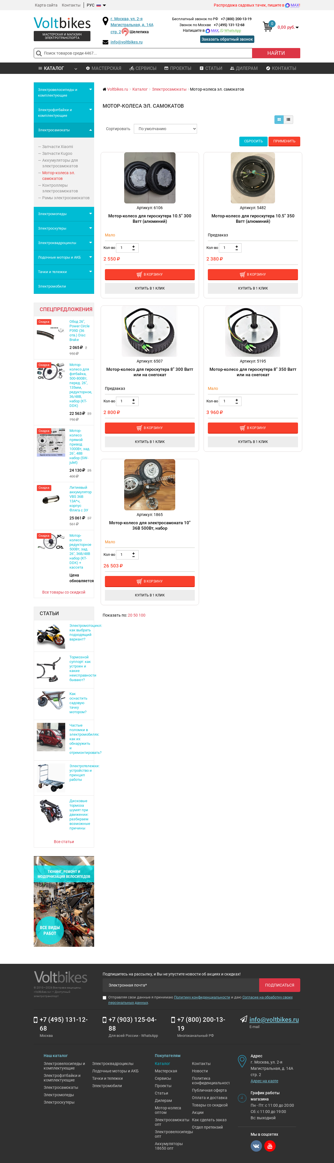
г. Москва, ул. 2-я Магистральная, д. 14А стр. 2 (132, 25)
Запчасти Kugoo (57, 153)
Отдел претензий (207, 1127)
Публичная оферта (209, 1090)
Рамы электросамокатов (66, 197)
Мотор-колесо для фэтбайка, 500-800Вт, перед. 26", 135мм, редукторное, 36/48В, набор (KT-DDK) (80, 385)
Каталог (162, 1063)
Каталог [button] (57, 68)
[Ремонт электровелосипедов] (64, 901)
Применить (284, 141)
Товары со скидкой (210, 1105)
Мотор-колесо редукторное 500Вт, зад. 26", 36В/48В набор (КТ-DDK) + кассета (80, 551)
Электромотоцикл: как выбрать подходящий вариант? (85, 632)
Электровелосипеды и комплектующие (64, 1065)
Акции (198, 1112)
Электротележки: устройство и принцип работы (84, 773)
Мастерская (103, 68)
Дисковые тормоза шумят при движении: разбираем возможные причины (79, 814)
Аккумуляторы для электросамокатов (60, 163)
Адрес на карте (264, 1081)
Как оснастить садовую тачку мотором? (78, 703)
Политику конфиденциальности (202, 997)
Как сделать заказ (209, 1120)
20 (130, 615)
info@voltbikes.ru (127, 42)
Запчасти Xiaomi (57, 146)
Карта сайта (46, 5)
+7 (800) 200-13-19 (236, 19)
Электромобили (107, 1085)
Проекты (177, 68)
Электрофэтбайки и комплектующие (62, 1077)
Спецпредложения (66, 309)
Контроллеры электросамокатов (60, 188)
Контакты (71, 5)
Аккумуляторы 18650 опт (169, 1145)
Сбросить (253, 141)
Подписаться (279, 985)
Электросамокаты (61, 1087)
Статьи (210, 68)
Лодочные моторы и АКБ (115, 1071)
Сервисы (143, 68)
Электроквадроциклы (113, 1063)
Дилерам (244, 68)
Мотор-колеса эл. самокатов (58, 175)
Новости (200, 1071)
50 (135, 615)
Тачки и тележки (107, 1078)
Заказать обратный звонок (227, 39)
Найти (276, 53)
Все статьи (64, 841)
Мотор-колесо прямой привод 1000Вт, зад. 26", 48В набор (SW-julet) (79, 446)
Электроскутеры (59, 1102)
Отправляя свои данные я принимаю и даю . (198, 1000)
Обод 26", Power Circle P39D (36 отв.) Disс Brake (79, 330)
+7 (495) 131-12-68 (229, 25)
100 (142, 615)
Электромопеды (59, 1095)
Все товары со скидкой (63, 592)
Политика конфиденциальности (212, 1080)
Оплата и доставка (209, 1097)
